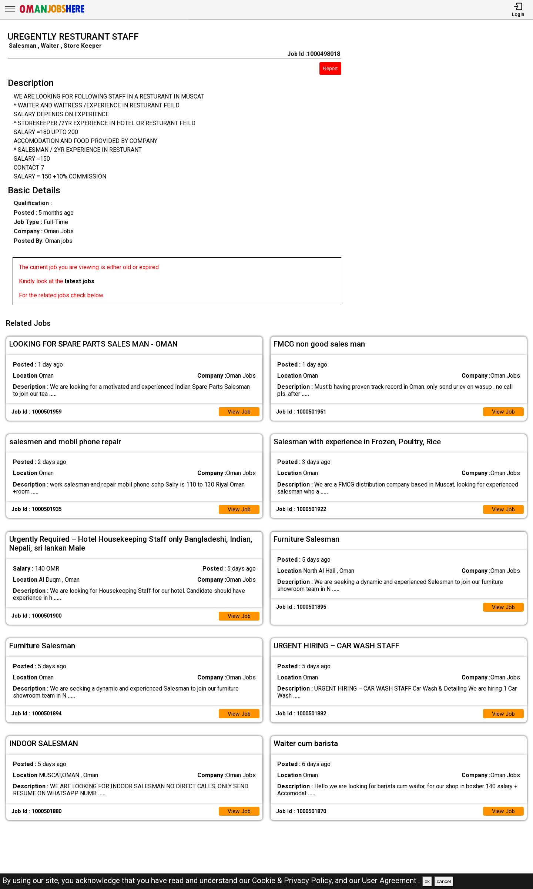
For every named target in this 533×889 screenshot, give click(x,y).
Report (330, 68)
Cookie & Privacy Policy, (293, 880)
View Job (238, 409)
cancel (444, 881)
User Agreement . (391, 880)
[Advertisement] (444, 171)
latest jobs (79, 281)
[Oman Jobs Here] (52, 12)
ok (427, 881)
